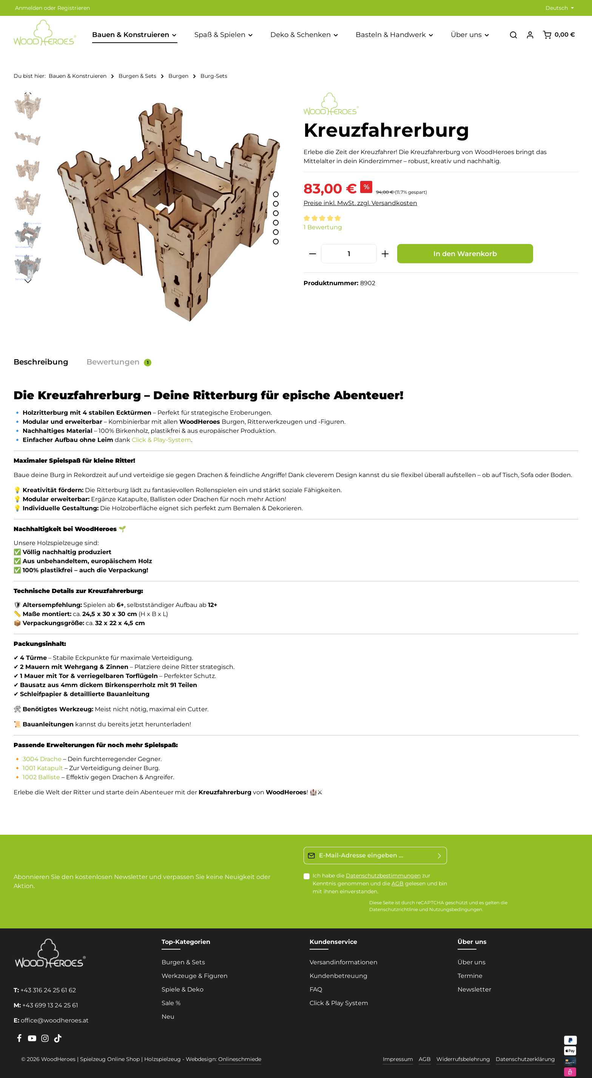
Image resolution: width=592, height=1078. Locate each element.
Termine (470, 975)
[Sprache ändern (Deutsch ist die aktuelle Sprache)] (559, 8)
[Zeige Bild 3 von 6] (276, 213)
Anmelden (28, 8)
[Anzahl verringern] (312, 253)
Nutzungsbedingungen (455, 910)
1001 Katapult (43, 768)
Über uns (472, 962)
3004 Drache (42, 759)
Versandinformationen (344, 962)
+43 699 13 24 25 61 (50, 1005)
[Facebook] (20, 1040)
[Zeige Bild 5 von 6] (276, 232)
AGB (398, 883)
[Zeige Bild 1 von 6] (276, 194)
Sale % (171, 1003)
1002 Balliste (41, 777)
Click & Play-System (161, 439)
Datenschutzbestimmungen (383, 875)
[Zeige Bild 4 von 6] (276, 222)
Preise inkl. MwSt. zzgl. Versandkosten (360, 203)
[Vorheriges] (28, 92)
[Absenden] (439, 855)
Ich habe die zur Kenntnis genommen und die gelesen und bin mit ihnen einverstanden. (380, 883)
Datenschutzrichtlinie (393, 910)
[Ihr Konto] (530, 34)
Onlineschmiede (239, 1059)
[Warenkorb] (558, 34)
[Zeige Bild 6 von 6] (276, 241)
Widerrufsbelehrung (463, 1059)
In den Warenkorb (465, 253)
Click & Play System (339, 1003)
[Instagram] (46, 1040)
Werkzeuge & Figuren (195, 975)
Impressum (398, 1059)
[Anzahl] (349, 253)
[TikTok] (58, 1040)
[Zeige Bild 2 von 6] (276, 204)
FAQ (316, 989)
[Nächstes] (28, 281)
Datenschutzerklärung (525, 1059)
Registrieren (73, 8)
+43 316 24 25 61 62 (48, 990)
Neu (168, 1016)
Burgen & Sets (183, 962)
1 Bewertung (323, 227)
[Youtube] (33, 1040)
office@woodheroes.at (55, 1020)
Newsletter (474, 989)
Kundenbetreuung (338, 975)
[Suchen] (513, 34)
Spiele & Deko (183, 989)
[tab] (45, 361)
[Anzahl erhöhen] (385, 253)
